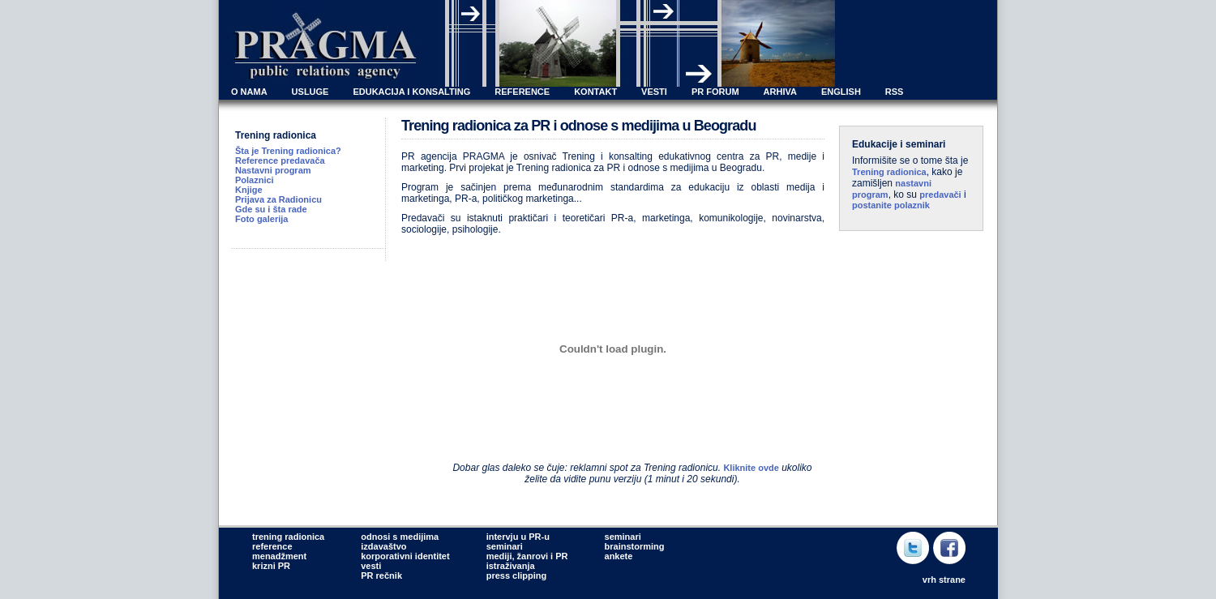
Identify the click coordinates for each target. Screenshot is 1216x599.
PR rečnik (381, 575)
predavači (940, 194)
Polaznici (254, 180)
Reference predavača (280, 160)
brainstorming (635, 546)
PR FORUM (715, 91)
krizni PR (271, 566)
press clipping (516, 575)
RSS (894, 91)
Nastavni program (273, 170)
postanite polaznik (891, 205)
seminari (504, 546)
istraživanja (510, 566)
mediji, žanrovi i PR (527, 556)
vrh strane (944, 579)
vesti (371, 566)
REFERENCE (522, 91)
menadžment (279, 556)
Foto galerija (261, 219)
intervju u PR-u (518, 536)
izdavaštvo (383, 546)
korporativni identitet (405, 556)
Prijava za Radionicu (278, 199)
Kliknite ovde (750, 468)
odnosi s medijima (400, 536)
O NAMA (249, 91)
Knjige (249, 190)
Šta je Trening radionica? (288, 151)
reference (272, 546)
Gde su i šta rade (271, 209)
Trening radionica (889, 172)
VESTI (654, 91)
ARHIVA (780, 91)
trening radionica (288, 536)
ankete (619, 556)
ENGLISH (841, 91)
